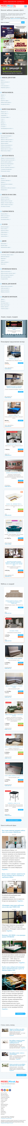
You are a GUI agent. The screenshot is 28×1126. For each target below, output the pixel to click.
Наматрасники (4, 189)
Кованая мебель (4, 213)
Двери (4, 241)
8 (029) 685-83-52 (8, 455)
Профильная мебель (9, 269)
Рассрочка (3, 1107)
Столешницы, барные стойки (7, 254)
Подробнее (11, 1035)
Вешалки (3, 301)
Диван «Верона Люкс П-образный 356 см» (14, 715)
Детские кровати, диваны (7, 161)
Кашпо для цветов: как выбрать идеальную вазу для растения (17, 1065)
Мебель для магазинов (6, 271)
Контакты (3, 1114)
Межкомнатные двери (6, 247)
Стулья (3, 83)
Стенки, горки (4, 113)
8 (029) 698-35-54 (8, 576)
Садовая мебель (8, 211)
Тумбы (3, 121)
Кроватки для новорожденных (7, 163)
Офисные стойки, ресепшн (7, 139)
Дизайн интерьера (5, 226)
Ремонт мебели (4, 228)
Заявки (2, 1108)
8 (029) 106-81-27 (8, 486)
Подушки (3, 186)
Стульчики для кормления (6, 169)
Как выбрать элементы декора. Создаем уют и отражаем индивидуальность (17, 1041)
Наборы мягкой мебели (6, 102)
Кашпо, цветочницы (5, 304)
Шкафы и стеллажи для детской (8, 158)
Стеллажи (3, 126)
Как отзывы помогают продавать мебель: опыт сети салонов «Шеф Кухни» (13, 831)
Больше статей (21, 1074)
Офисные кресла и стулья (7, 148)
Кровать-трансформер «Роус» (14, 472)
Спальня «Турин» (14, 630)
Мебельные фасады (5, 256)
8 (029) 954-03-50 (8, 815)
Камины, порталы (5, 306)
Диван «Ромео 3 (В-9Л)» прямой (14, 658)
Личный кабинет (4, 1105)
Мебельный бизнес (4, 1104)
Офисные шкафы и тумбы (7, 141)
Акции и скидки (4, 1100)
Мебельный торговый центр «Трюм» (14, 329)
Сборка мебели (4, 232)
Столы (3, 119)
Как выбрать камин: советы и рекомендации (16, 1053)
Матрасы (3, 182)
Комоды (3, 122)
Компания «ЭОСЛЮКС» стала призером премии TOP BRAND (13, 936)
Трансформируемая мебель (7, 128)
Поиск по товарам (4, 1098)
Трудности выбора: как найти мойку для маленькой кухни (16, 1029)
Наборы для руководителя (7, 145)
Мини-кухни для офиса (6, 150)
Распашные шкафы (5, 117)
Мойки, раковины (5, 262)
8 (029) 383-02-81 (8, 397)
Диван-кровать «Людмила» (14, 532)
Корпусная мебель (9, 109)
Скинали (3, 260)
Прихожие (3, 124)
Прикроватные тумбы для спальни (8, 187)
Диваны (3, 95)
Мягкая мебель (7, 92)
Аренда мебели (4, 236)
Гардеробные (4, 115)
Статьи (2, 1102)
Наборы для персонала (6, 147)
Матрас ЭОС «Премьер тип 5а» (14, 504)
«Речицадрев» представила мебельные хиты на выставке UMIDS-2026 (13, 906)
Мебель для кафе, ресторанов (7, 275)
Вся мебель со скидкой (13, 820)
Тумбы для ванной (5, 288)
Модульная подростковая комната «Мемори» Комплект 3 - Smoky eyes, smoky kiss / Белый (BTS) (14, 563)
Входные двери (4, 245)
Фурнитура (3, 258)
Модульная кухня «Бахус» (14, 444)
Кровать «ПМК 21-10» (14, 415)
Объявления (3, 1111)
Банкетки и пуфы (5, 100)
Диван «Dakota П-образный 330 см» (14, 746)
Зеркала (3, 299)
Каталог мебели (4, 1093)
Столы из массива (5, 197)
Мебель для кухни (8, 77)
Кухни (3, 80)
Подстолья (3, 264)
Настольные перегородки (6, 135)
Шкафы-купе (4, 111)
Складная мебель (4, 278)
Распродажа (3, 1101)
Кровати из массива (5, 199)
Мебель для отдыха (5, 215)
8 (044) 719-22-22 (8, 729)
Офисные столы (5, 137)
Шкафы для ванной (5, 291)
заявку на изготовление (15, 18)
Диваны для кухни (5, 82)
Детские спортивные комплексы (8, 167)
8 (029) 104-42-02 (8, 515)
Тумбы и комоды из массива (7, 204)
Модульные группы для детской (8, 160)
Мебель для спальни (9, 176)
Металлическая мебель (6, 277)
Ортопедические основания (7, 184)
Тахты (3, 96)
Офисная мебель (8, 133)
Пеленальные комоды (5, 171)
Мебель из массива (9, 194)
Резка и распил (4, 234)
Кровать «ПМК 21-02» (14, 358)
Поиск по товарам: (5, 22)
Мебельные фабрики (5, 1095)
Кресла (3, 98)
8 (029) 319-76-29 (8, 613)
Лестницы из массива (5, 206)
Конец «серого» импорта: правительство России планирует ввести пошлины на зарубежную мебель (13, 875)
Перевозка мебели (5, 230)
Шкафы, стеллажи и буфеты (7, 202)
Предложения (3, 1112)
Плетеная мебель (5, 217)
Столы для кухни (5, 85)
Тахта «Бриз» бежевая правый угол (14, 775)
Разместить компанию (6, 1086)
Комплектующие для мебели (13, 252)
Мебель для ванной (9, 283)
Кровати (3, 178)
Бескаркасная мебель (5, 104)
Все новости (20, 1013)
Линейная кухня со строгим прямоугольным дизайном (14, 387)
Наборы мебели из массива (7, 200)
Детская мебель (8, 155)
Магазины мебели (4, 1094)
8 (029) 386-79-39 (8, 668)
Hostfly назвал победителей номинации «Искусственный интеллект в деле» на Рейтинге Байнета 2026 (13, 968)
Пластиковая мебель (6, 219)
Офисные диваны (5, 143)
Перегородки (4, 243)
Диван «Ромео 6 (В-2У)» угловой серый (14, 686)
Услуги (4, 224)
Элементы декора (5, 308)
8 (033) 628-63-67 (8, 368)
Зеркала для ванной (5, 290)
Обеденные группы (5, 87)
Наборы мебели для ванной (7, 286)
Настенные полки (5, 303)
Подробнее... (5, 869)
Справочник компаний (5, 1097)
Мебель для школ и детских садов (8, 273)
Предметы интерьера (9, 296)
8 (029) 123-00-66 (8, 544)
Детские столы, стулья (6, 165)
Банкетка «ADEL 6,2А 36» (14, 803)
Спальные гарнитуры (6, 180)
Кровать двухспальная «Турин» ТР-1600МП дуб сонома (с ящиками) (14, 602)
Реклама (2, 1109)
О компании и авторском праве (6, 1118)
